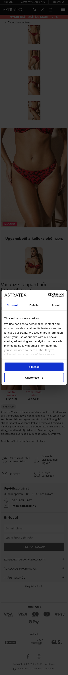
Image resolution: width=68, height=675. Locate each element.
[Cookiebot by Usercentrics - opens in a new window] (48, 295)
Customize (34, 377)
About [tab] (56, 305)
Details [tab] (34, 305)
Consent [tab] (12, 305)
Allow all (34, 366)
